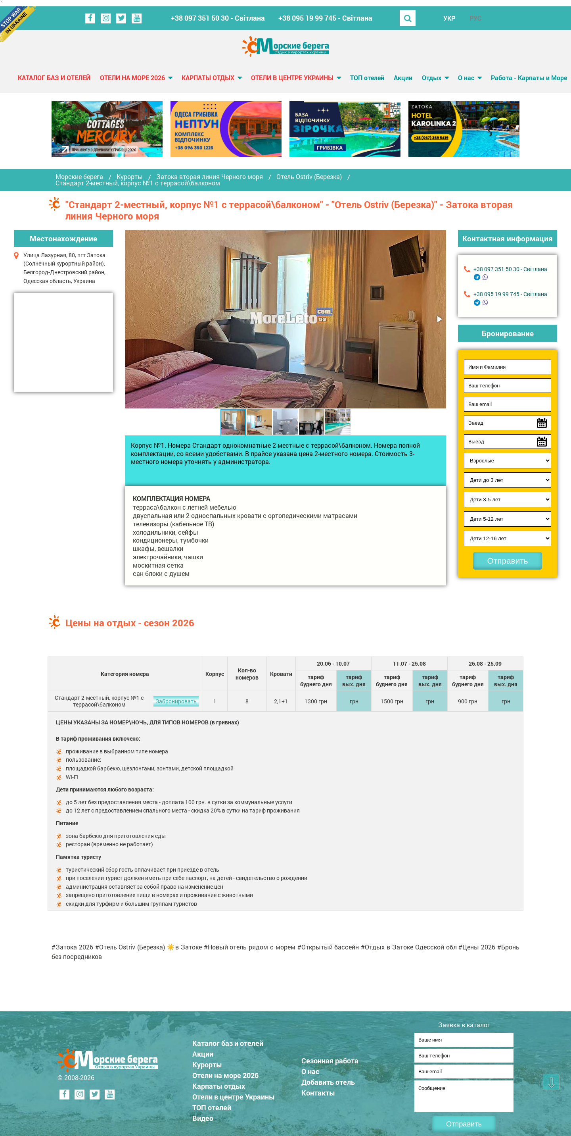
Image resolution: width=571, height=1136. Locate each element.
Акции (403, 77)
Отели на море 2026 (132, 77)
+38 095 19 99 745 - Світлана (325, 18)
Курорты (130, 176)
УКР (449, 18)
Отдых (431, 77)
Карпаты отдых (208, 77)
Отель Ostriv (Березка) (309, 176)
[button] (439, 319)
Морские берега (79, 176)
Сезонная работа (329, 1058)
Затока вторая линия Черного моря (209, 176)
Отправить (507, 560)
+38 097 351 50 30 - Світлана (218, 18)
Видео (202, 1116)
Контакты (318, 1090)
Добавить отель (328, 1079)
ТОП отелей (367, 77)
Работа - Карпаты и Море (529, 77)
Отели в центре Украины (292, 77)
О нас (466, 77)
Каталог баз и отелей (54, 77)
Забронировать (176, 701)
